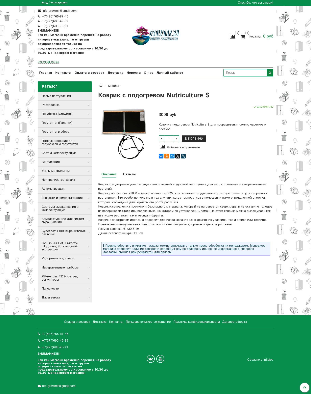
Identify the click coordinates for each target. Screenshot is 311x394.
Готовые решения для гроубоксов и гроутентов (60, 142)
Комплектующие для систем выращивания (63, 220)
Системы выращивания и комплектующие (60, 208)
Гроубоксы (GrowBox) (57, 114)
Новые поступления (56, 96)
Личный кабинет (170, 72)
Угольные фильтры (56, 171)
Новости (134, 72)
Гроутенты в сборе (55, 131)
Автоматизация (53, 188)
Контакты (63, 72)
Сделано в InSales (260, 359)
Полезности (50, 288)
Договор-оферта (234, 322)
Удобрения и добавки (58, 258)
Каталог (114, 86)
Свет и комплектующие (59, 153)
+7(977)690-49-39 (55, 21)
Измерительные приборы (60, 267)
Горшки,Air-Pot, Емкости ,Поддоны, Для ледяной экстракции (60, 246)
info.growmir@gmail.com (59, 11)
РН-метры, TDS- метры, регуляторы (60, 278)
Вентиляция (51, 162)
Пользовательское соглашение (148, 322)
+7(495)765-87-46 (55, 16)
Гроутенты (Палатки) (57, 123)
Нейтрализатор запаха (58, 180)
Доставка (116, 72)
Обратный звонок (48, 62)
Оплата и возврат (89, 72)
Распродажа (51, 105)
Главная (45, 72)
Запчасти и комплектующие (62, 198)
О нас (148, 72)
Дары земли (51, 297)
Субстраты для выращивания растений (63, 233)
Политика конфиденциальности (196, 322)
